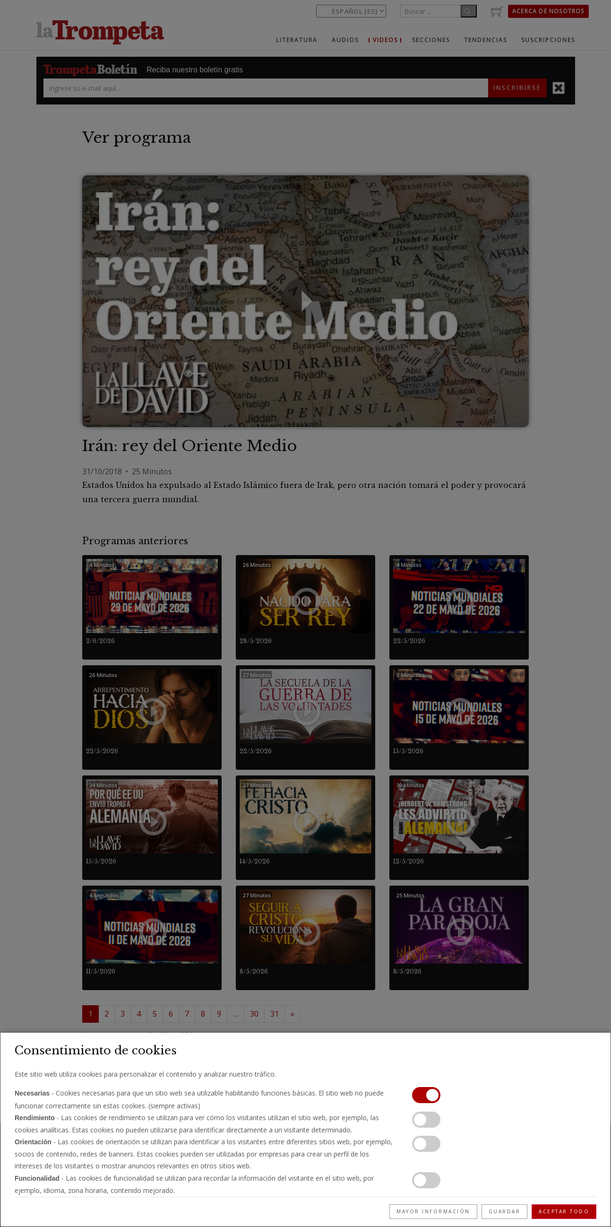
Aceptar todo (564, 1211)
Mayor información (433, 1211)
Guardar (505, 1211)
